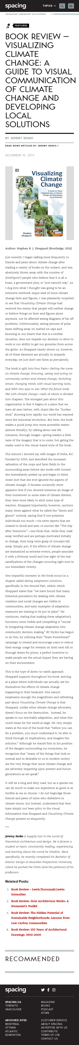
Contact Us (49, 1039)
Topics (49, 6)
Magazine (48, 1002)
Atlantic (11, 1031)
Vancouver (13, 1009)
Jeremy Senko (21, 138)
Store (45, 1013)
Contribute (49, 1031)
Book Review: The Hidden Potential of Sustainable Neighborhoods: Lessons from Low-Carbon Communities (40, 918)
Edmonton (13, 1035)
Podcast (47, 1009)
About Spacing (52, 1024)
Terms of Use (50, 1035)
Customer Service (54, 1020)
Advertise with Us (54, 1028)
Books (45, 1006)
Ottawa (10, 1028)
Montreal (12, 1024)
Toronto (11, 1006)
